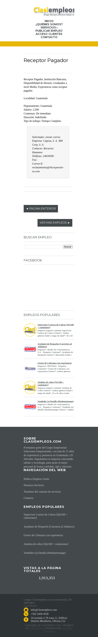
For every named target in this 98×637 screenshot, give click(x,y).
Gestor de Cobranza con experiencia (54, 363)
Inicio (49, 21)
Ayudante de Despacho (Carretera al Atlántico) (49, 526)
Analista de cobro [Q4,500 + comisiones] (46, 544)
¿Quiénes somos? (49, 24)
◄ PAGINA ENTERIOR (41, 208)
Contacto (49, 37)
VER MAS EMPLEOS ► (55, 222)
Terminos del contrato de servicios (42, 491)
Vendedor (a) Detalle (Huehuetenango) (56, 401)
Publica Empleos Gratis (36, 478)
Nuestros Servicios (34, 485)
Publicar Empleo (49, 30)
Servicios (48, 27)
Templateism (36, 628)
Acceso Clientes (49, 34)
